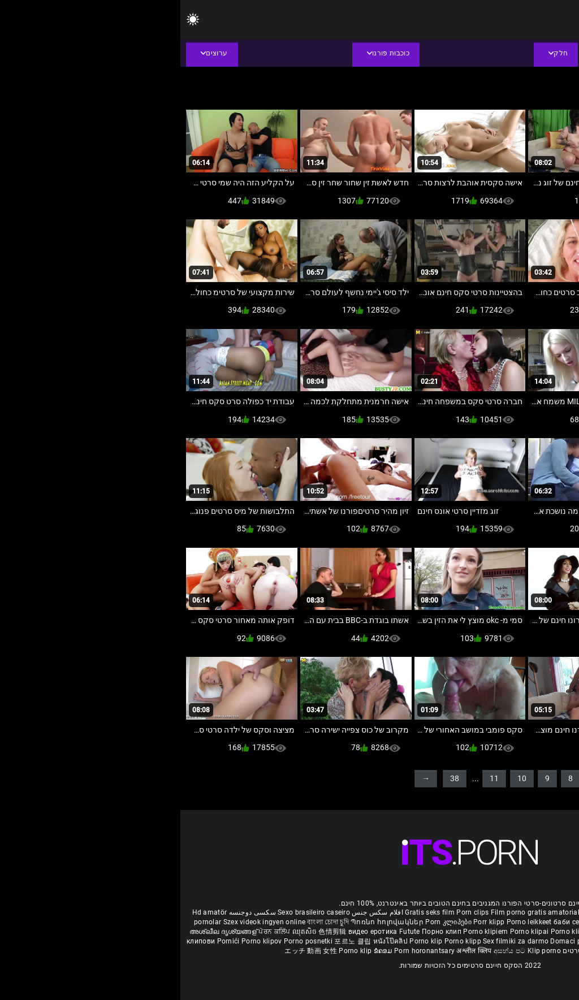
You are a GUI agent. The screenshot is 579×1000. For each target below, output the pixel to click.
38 (274, 778)
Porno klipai (350, 932)
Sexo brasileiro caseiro (133, 912)
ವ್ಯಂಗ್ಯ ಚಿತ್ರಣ (513, 922)
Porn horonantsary (245, 951)
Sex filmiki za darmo (335, 941)
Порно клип (262, 932)
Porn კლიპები (269, 922)
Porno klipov (82, 941)
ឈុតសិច (125, 932)
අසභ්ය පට (330, 951)
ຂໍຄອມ (203, 951)
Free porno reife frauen (531, 912)
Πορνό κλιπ (454, 951)
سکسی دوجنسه (72, 912)
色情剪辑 (153, 932)
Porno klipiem (306, 932)
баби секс (389, 922)
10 (341, 778)
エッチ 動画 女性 (130, 951)
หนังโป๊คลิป (211, 941)
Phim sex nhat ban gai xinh (448, 912)
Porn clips (293, 912)
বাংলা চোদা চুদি (147, 922)
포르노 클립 (173, 941)
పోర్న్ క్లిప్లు (518, 932)
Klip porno (364, 951)
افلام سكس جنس (197, 912)
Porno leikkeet (350, 922)
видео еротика (192, 932)
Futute (229, 932)
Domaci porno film (400, 941)
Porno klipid (553, 941)
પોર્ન (486, 922)
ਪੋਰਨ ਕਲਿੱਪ (94, 932)
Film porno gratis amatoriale (356, 912)
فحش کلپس (445, 932)
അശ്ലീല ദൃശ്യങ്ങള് (43, 932)
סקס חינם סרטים (408, 951)
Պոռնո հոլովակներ (207, 922)
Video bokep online (501, 941)
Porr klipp (309, 922)
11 (313, 778)
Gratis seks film (249, 912)
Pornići (49, 941)
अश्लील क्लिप (294, 951)
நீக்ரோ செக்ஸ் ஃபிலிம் (443, 922)
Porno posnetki (128, 941)
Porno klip (387, 932)
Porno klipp (283, 941)
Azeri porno (451, 941)
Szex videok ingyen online (84, 922)
